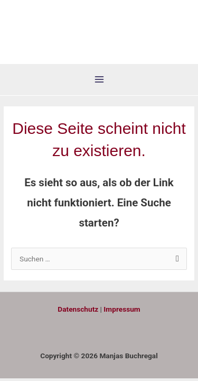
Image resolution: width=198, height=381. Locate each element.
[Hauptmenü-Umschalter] (99, 79)
